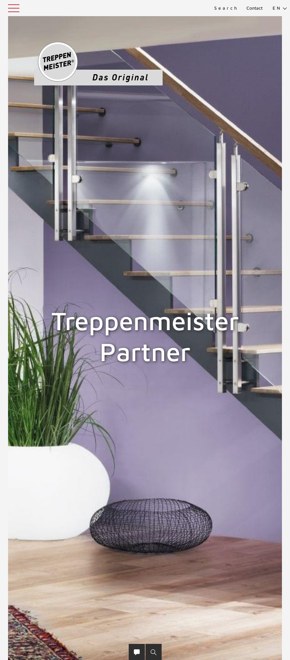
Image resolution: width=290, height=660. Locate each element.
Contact (254, 8)
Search (226, 8)
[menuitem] (277, 8)
